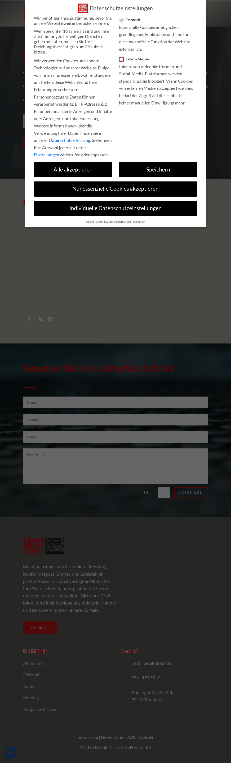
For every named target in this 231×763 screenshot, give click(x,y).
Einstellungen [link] (46, 154)
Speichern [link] (158, 169)
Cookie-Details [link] (95, 221)
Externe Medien (136, 59)
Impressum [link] (139, 221)
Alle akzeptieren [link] (73, 169)
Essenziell (131, 20)
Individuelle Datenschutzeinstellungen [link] (115, 208)
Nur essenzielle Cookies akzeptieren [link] (115, 188)
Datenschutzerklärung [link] (69, 140)
